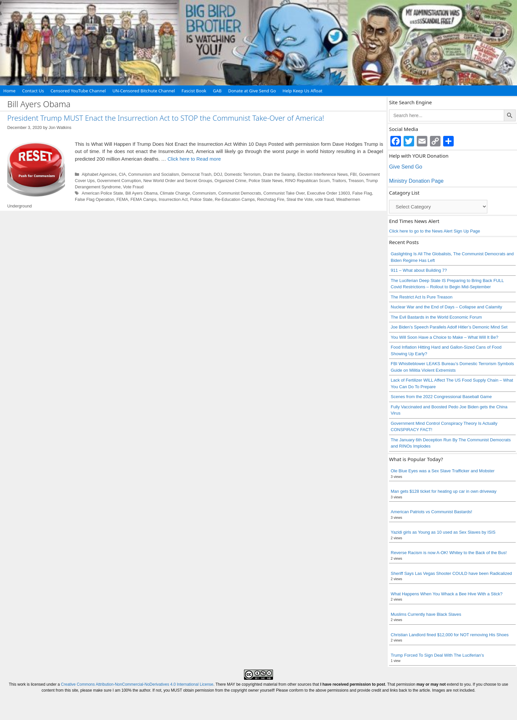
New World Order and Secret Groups (177, 180)
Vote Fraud (133, 186)
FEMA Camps (144, 199)
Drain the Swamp (279, 174)
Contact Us (33, 91)
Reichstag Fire (270, 199)
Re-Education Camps (235, 199)
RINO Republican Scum (307, 180)
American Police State (102, 193)
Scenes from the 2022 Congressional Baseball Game (441, 396)
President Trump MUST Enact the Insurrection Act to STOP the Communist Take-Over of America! (165, 118)
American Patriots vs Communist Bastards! (431, 511)
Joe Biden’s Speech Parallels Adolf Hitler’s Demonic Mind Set (449, 327)
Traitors (339, 180)
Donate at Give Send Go (252, 91)
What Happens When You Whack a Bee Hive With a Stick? (446, 593)
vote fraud (324, 199)
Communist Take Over (284, 193)
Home (9, 91)
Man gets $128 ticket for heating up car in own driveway (444, 491)
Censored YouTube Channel (78, 91)
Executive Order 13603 (328, 193)
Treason (355, 180)
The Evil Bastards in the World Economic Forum (436, 317)
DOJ (218, 174)
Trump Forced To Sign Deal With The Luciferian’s (437, 655)
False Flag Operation (94, 199)
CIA (122, 174)
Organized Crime (230, 180)
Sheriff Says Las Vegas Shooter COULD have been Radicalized (451, 573)
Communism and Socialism (153, 174)
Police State (201, 199)
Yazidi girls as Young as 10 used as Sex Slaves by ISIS (443, 532)
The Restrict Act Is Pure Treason (421, 297)
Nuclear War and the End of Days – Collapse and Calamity (446, 306)
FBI (353, 174)
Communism (204, 193)
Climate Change (175, 193)
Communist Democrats (239, 193)
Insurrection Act (173, 199)
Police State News (266, 180)
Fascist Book (193, 91)
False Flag (362, 193)
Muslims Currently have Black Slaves (426, 614)
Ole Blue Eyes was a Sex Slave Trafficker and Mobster (443, 470)
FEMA (122, 199)
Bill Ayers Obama (141, 193)
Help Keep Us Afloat (302, 91)
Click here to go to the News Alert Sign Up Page (434, 231)
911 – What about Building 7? (419, 270)
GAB (217, 91)
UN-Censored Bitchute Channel (143, 91)
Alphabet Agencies (99, 174)
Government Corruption (119, 180)
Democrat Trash (196, 174)
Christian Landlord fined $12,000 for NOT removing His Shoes (449, 634)
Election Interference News (322, 174)
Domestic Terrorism (243, 174)
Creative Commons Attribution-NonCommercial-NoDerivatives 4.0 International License (137, 684)
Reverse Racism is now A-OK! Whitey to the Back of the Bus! (449, 552)
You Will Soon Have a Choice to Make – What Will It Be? (444, 337)
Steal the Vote (300, 199)
